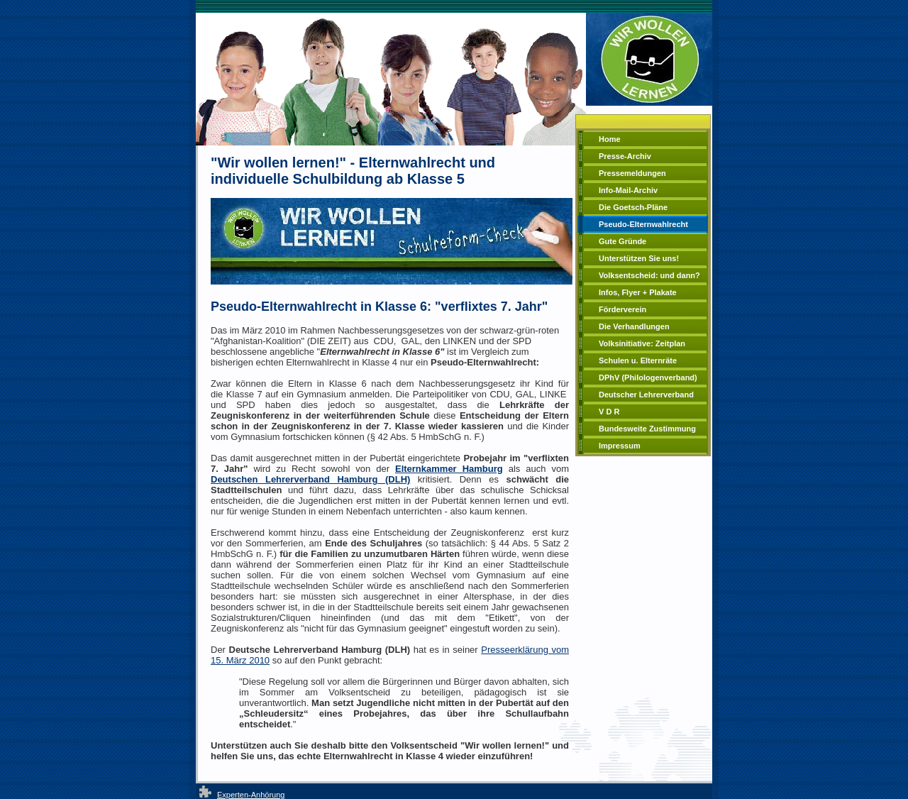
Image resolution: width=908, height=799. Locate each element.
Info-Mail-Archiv (628, 190)
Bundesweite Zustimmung (647, 428)
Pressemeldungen (632, 173)
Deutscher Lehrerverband (646, 394)
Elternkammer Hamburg (449, 468)
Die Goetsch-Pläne (633, 207)
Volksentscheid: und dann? (649, 275)
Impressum (620, 445)
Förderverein (622, 309)
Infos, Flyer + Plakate (638, 292)
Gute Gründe (622, 241)
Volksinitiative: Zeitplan (642, 343)
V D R (609, 411)
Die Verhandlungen (634, 326)
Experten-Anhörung (250, 794)
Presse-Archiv (625, 156)
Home (610, 139)
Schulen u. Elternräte (638, 360)
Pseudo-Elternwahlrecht (643, 224)
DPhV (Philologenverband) (648, 377)
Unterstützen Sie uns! (639, 258)
